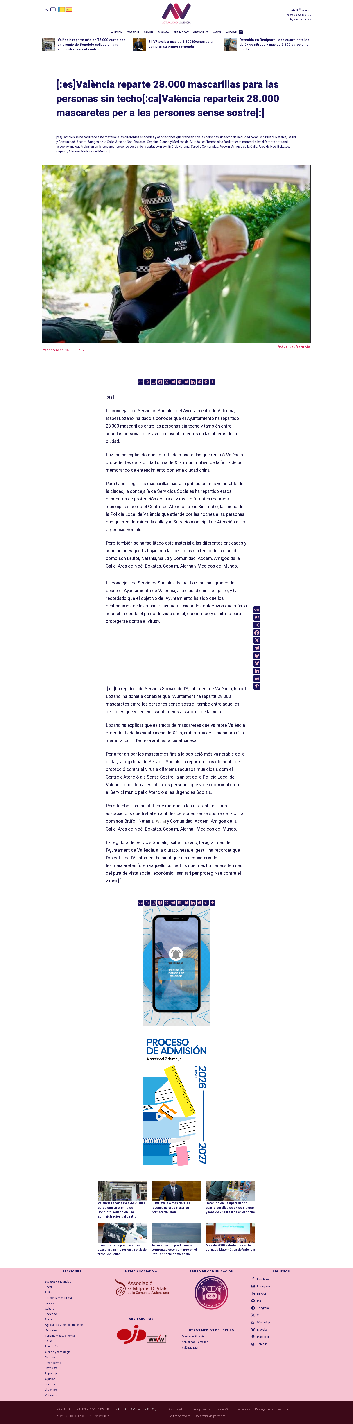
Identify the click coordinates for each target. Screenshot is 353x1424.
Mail (259, 1300)
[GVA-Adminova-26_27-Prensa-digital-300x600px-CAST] (176, 1168)
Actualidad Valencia (294, 346)
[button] (46, 9)
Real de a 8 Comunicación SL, (137, 1409)
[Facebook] (160, 382)
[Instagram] (153, 382)
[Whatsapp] (147, 382)
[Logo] (176, 14)
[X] (167, 382)
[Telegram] (173, 382)
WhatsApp (263, 1322)
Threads (262, 1344)
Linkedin (262, 1293)
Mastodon (263, 1336)
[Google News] (140, 382)
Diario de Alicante (193, 1336)
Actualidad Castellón (195, 1342)
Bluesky (262, 1329)
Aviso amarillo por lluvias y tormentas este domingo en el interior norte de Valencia (174, 1249)
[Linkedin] (193, 382)
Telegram (263, 1308)
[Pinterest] (206, 382)
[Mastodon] (180, 382)
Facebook (263, 1279)
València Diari (190, 1347)
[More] (212, 382)
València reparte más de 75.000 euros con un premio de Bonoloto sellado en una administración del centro (91, 44)
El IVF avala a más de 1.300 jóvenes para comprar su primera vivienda (171, 1207)
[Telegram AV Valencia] (176, 1029)
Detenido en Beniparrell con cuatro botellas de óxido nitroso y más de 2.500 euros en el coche (274, 44)
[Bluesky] (186, 382)
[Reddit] (199, 382)
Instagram (263, 1286)
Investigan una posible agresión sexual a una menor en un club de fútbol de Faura (122, 1249)
